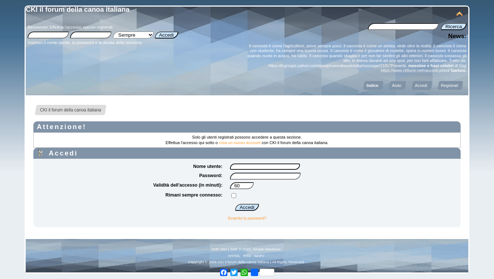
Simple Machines (267, 249)
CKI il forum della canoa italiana (77, 9)
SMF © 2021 (240, 249)
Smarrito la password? (247, 218)
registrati (105, 27)
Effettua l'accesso (65, 27)
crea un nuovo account (240, 142)
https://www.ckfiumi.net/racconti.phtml (415, 70)
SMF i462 (219, 249)
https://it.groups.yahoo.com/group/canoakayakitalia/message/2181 (328, 65)
